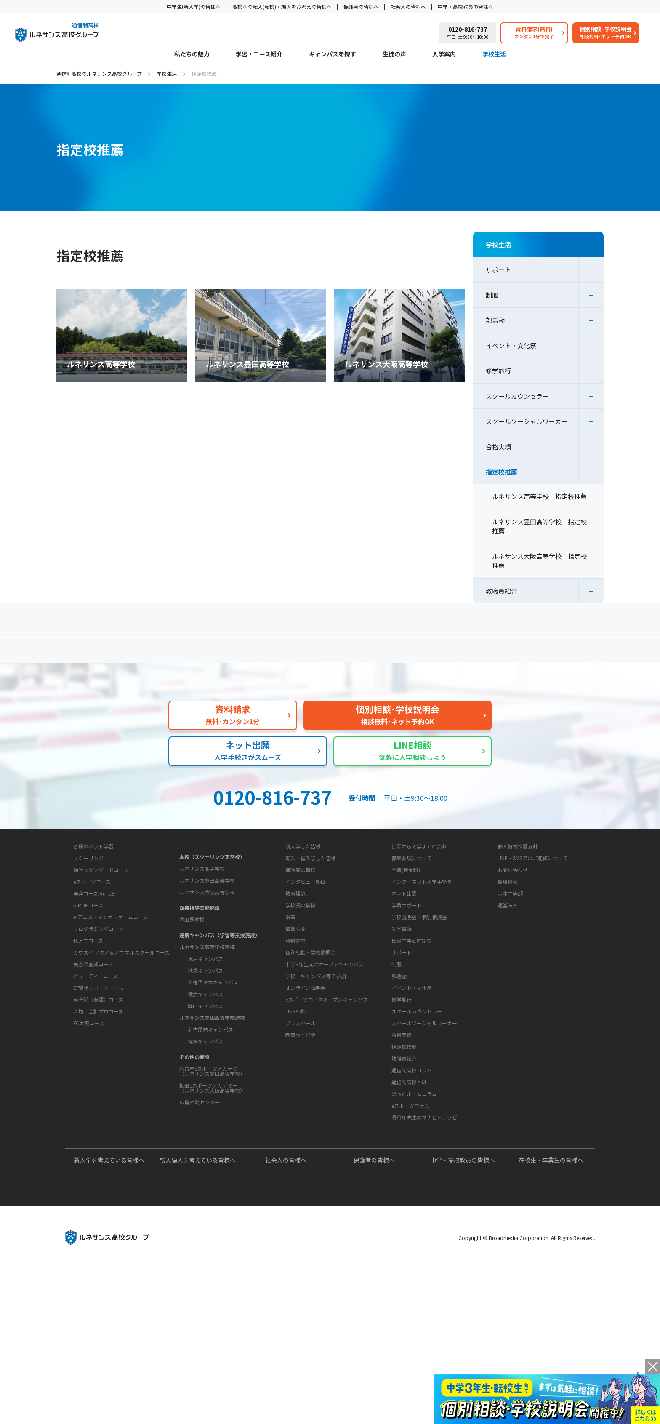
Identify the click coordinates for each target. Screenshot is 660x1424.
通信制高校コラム (411, 1198)
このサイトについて (515, 906)
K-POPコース (88, 1003)
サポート (498, 269)
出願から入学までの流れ (419, 921)
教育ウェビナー (303, 1163)
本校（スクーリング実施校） (212, 921)
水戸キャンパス (205, 1023)
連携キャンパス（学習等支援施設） (219, 999)
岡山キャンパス (205, 1070)
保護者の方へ (146, 653)
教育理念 (295, 995)
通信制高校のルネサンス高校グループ (99, 73)
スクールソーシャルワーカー (527, 421)
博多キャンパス (205, 1105)
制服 (492, 295)
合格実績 (498, 446)
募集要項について (411, 933)
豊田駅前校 (192, 984)
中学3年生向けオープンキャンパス (324, 1092)
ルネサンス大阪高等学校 (207, 956)
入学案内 (444, 54)
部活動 (495, 320)
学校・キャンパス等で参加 (315, 1104)
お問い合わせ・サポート (309, 1053)
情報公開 (295, 1030)
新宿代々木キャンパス (213, 1047)
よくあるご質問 (332, 653)
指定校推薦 (501, 471)
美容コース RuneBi (94, 991)
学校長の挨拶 (300, 1007)
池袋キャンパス (205, 1035)
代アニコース (88, 1038)
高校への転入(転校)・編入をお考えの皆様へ (282, 6)
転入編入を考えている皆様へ (198, 1314)
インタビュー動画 (305, 956)
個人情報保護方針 (518, 921)
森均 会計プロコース (98, 1109)
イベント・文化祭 (511, 345)
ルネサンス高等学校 (202, 933)
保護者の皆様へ (361, 6)
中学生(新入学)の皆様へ (194, 6)
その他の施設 (194, 1121)
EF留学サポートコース (98, 1085)
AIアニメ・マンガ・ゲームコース (110, 1015)
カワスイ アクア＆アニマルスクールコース (121, 1050)
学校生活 (494, 54)
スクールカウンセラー (517, 396)
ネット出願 (404, 968)
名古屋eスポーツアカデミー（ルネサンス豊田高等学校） (212, 1136)
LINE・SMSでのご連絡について (533, 933)
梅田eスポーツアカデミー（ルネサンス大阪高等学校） (212, 1153)
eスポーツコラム (410, 1233)
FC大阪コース (88, 1121)
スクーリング (88, 956)
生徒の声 (394, 54)
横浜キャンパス (205, 1058)
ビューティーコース (95, 1073)
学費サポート (406, 980)
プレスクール (300, 1151)
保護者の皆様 (300, 945)
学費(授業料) (405, 945)
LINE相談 (295, 1139)
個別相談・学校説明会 (310, 1080)
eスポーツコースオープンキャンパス (326, 1127)
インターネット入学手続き (421, 956)
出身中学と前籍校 (411, 1015)
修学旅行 (498, 370)
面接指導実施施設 (199, 972)
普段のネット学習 (93, 944)
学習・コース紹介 (259, 54)
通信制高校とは (409, 1210)
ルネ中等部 (510, 968)
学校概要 (289, 979)
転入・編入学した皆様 (310, 933)
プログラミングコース (98, 1026)
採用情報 (508, 956)
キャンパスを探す (332, 54)
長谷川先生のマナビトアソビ (424, 1245)
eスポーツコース (92, 979)
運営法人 (508, 980)
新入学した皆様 (303, 921)
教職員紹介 (501, 591)
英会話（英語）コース (98, 1097)
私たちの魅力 (192, 54)
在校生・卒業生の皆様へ (551, 1314)
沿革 (290, 1018)
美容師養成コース (93, 1062)
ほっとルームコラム (414, 1222)
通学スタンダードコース (100, 967)
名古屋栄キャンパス (210, 1094)
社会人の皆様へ (408, 6)
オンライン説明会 (305, 1116)
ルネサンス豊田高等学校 (207, 945)
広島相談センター (199, 1167)
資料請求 (295, 1068)
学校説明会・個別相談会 (419, 992)
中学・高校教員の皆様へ (465, 6)
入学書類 (401, 1004)
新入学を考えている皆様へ (109, 1314)
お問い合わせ (513, 945)
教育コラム (397, 1183)
